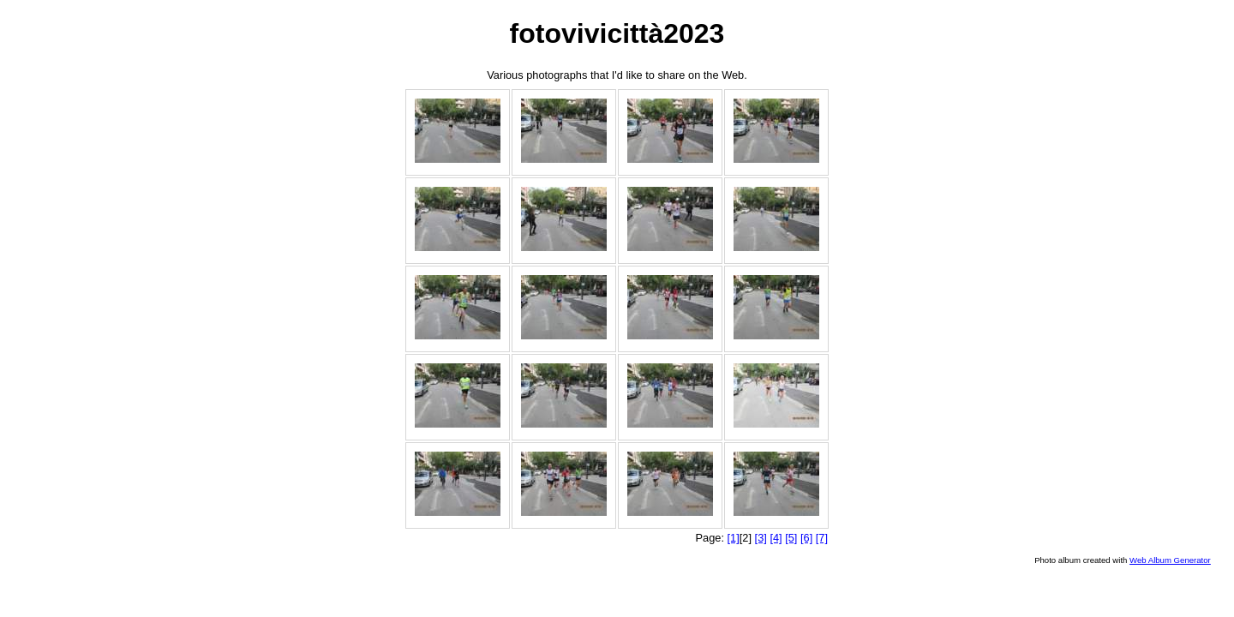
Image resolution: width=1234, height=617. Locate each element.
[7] (822, 537)
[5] (791, 537)
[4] (776, 537)
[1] (734, 537)
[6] (806, 537)
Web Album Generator (1170, 560)
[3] (761, 537)
